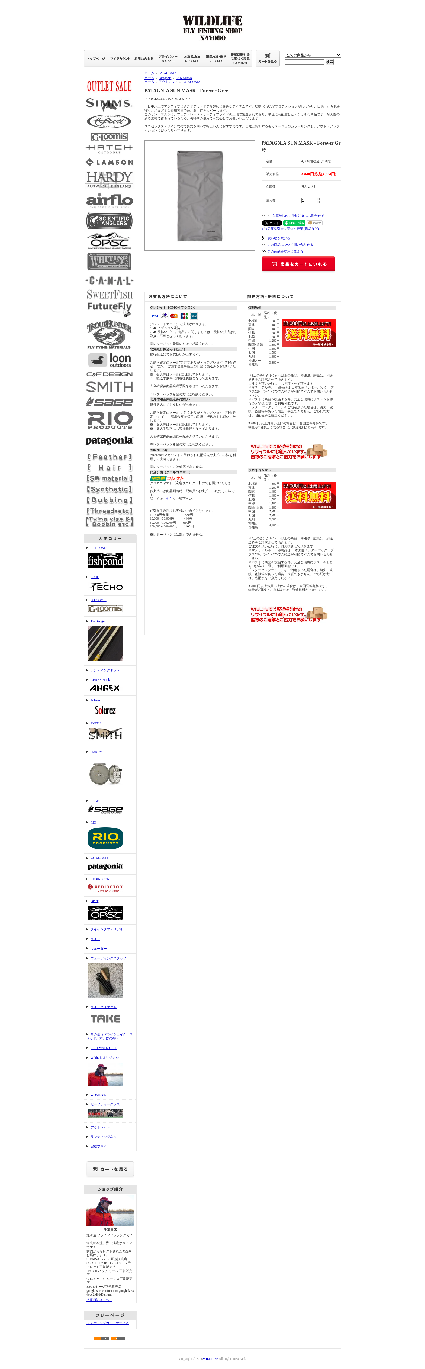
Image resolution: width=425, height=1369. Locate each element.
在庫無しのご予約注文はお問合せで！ (299, 216)
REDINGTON (110, 885)
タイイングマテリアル (107, 929)
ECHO (110, 584)
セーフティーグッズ (110, 1111)
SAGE (110, 807)
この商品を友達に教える (285, 251)
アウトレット (100, 1127)
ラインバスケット (110, 1016)
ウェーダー (99, 948)
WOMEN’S (98, 1095)
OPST (110, 910)
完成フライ (99, 1146)
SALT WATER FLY (104, 1048)
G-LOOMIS (110, 606)
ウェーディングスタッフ (110, 978)
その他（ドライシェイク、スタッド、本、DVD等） (109, 1036)
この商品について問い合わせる (290, 245)
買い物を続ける (279, 238)
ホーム (149, 73)
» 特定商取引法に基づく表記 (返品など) (290, 229)
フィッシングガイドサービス (107, 1323)
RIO (110, 836)
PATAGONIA (110, 864)
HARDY (110, 771)
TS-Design (110, 641)
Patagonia (165, 78)
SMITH (110, 733)
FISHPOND (110, 557)
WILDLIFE (210, 1359)
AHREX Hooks (110, 685)
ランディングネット (105, 670)
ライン (95, 939)
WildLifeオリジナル (110, 1071)
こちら (168, 499)
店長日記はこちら (99, 1300)
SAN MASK (184, 78)
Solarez (110, 707)
